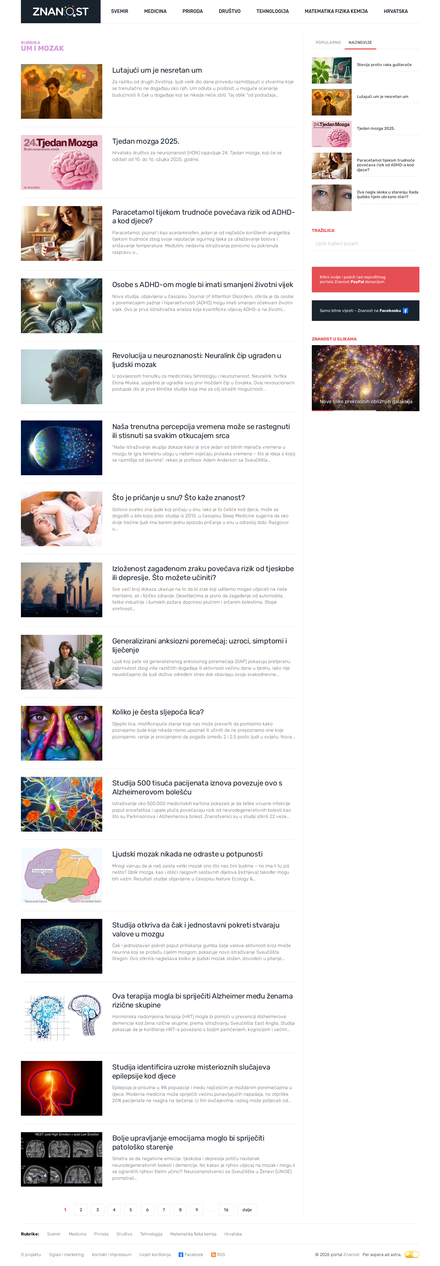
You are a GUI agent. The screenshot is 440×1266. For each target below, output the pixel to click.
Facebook (194, 1254)
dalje (247, 1209)
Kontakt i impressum (112, 1254)
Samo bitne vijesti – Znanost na (360, 310)
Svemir (54, 1233)
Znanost (351, 1254)
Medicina (77, 1233)
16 (226, 1209)
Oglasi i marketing (66, 1254)
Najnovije (360, 42)
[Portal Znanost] (61, 11)
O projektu (31, 1254)
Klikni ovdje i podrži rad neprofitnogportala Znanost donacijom (353, 279)
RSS (221, 1254)
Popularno (328, 42)
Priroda (101, 1233)
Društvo (124, 1233)
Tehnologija (151, 1233)
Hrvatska (233, 1233)
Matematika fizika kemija (193, 1233)
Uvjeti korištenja (155, 1254)
